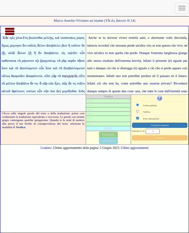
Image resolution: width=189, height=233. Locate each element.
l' (151, 53)
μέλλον (10, 83)
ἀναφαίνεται (34, 76)
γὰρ (64, 60)
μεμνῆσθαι (69, 91)
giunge (182, 53)
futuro (182, 76)
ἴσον (4, 68)
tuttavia (92, 45)
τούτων (31, 91)
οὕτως (6, 76)
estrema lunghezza (164, 53)
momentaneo (95, 76)
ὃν (83, 45)
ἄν (70, 83)
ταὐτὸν (72, 53)
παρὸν (72, 60)
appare (176, 68)
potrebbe (135, 83)
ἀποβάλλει (53, 45)
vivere (123, 37)
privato (166, 83)
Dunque (144, 53)
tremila (133, 37)
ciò (99, 83)
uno (118, 76)
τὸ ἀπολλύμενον (26, 68)
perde (131, 45)
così (184, 68)
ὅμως (5, 45)
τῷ (37, 60)
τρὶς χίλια (15, 37)
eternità (175, 91)
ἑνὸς (82, 91)
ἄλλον (41, 45)
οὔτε (47, 76)
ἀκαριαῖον (18, 76)
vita (148, 45)
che (112, 45)
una (137, 91)
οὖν (82, 53)
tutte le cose (156, 91)
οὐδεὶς (32, 45)
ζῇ (3, 53)
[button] (159, 97)
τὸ (19, 60)
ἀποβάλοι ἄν (24, 83)
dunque (101, 68)
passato (165, 76)
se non (156, 45)
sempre (103, 91)
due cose (127, 91)
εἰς (63, 53)
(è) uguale (175, 60)
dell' (117, 60)
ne (158, 83)
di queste (114, 91)
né (185, 45)
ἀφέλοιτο (18, 91)
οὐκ (51, 83)
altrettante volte (161, 37)
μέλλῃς (48, 37)
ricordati (103, 45)
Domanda (108, 134)
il (154, 60)
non (124, 76)
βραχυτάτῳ (47, 60)
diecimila (180, 37)
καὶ (57, 37)
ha (117, 83)
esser (153, 83)
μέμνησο (15, 45)
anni (143, 37)
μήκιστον (28, 60)
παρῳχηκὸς (70, 76)
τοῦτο (81, 83)
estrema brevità (130, 60)
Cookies (45, 148)
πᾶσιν (81, 60)
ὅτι (24, 45)
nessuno (121, 45)
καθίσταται (9, 60)
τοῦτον (76, 45)
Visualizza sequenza (159, 125)
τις (36, 83)
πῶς (64, 83)
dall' (167, 91)
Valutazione (108, 140)
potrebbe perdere (139, 76)
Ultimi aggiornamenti (135, 148)
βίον (64, 45)
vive (180, 45)
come (124, 83)
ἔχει (57, 83)
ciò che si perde (160, 68)
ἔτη (25, 37)
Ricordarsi (180, 83)
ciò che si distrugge (119, 68)
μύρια (80, 37)
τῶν (46, 91)
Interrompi (159, 138)
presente (161, 60)
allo (89, 60)
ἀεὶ (58, 91)
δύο (52, 91)
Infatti (147, 60)
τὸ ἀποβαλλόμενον (72, 68)
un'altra (140, 45)
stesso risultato (104, 60)
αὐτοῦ (6, 91)
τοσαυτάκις (67, 37)
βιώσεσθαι (36, 37)
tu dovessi (110, 37)
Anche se (94, 37)
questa (166, 45)
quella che (122, 53)
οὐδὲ (11, 53)
